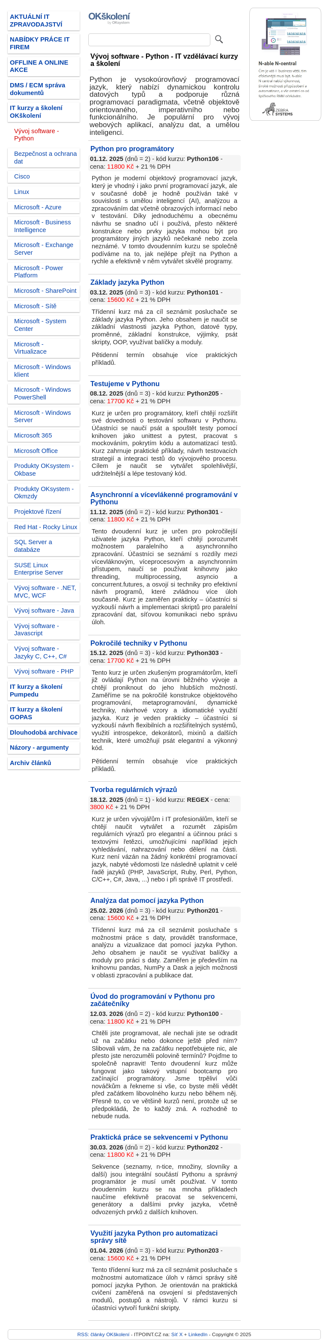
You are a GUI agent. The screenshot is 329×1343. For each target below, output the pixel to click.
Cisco (22, 176)
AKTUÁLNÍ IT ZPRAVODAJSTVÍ (36, 20)
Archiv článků (30, 762)
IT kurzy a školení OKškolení (36, 111)
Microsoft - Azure (37, 207)
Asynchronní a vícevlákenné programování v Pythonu (164, 498)
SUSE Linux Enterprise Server (38, 569)
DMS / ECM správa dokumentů (37, 89)
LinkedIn (197, 1334)
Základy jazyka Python (127, 282)
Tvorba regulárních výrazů (133, 789)
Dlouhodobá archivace (44, 732)
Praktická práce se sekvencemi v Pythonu (159, 1137)
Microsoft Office (36, 450)
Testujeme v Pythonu (125, 383)
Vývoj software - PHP (44, 671)
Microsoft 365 (33, 435)
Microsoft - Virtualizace (30, 348)
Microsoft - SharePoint (45, 290)
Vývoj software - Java (44, 610)
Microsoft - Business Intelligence (42, 226)
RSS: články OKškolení (104, 1334)
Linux (21, 191)
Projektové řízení (37, 511)
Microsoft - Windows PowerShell (42, 393)
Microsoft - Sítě (35, 306)
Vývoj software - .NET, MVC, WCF (45, 591)
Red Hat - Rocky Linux (45, 527)
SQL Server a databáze (33, 546)
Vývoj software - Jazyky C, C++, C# (40, 652)
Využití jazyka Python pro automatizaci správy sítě (154, 1237)
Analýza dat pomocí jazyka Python (146, 900)
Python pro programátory (132, 148)
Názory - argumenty (39, 747)
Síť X (177, 1334)
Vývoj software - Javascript (36, 629)
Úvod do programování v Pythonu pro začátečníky (152, 1000)
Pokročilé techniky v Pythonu (138, 643)
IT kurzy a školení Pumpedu (36, 690)
